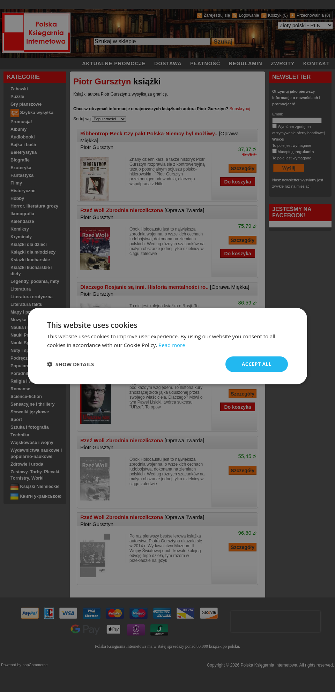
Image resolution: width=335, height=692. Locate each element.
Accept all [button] (256, 364)
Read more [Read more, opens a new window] (171, 344)
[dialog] (167, 346)
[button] (70, 364)
